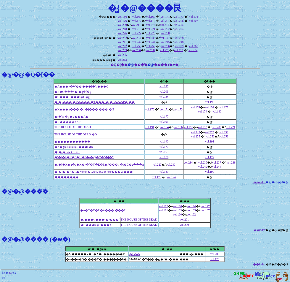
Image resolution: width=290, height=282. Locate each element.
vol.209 (122, 24)
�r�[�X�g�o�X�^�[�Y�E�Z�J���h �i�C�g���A (99, 164)
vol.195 (188, 127)
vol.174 (193, 16)
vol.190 (164, 141)
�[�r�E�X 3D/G (67, 152)
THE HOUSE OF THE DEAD (72, 127)
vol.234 (136, 37)
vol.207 (193, 20)
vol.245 (165, 42)
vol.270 (164, 50)
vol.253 (136, 46)
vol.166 (122, 16)
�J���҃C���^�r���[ (100, 219)
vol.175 (214, 259)
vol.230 (165, 33)
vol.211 (136, 24)
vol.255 (150, 46)
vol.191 (164, 121)
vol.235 (150, 37)
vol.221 (150, 29)
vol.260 (193, 46)
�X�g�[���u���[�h (73, 146)
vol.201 (184, 219)
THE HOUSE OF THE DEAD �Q (75, 134)
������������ (72, 141)
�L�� (134, 254)
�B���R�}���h (95, 224)
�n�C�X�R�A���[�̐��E (103, 210)
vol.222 (165, 29)
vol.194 (164, 127)
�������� (66, 177)
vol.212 (150, 24)
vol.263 (122, 50)
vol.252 (122, 46)
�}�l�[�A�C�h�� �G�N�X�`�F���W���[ (93, 171)
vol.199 (209, 102)
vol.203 (164, 91)
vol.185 (191, 210)
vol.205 (122, 54)
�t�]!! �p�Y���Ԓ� (71, 116)
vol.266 (136, 50)
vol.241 (122, 42)
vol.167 (136, 16)
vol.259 (179, 46)
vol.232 (122, 37)
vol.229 (150, 33)
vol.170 (149, 109)
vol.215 (164, 24)
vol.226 (122, 33)
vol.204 (165, 20)
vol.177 (136, 20)
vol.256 (165, 46)
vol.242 (136, 42)
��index (259, 182)
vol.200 (216, 127)
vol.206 (179, 20)
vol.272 (178, 50)
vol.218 (122, 29)
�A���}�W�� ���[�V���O (81, 86)
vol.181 (163, 210)
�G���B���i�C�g (72, 97)
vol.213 (122, 59)
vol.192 (191, 214)
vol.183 (177, 210)
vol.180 (216, 111)
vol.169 (150, 16)
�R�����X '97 (67, 121)
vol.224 (179, 29)
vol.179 (150, 20)
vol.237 (164, 37)
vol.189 (164, 171)
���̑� (140, 65)
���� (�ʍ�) (167, 65)
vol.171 (165, 16)
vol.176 (122, 20)
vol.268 (150, 50)
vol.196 (178, 127)
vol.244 (150, 42)
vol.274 (192, 50)
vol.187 (205, 210)
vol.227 (136, 33)
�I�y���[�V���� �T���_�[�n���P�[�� (94, 102)
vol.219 (136, 29)
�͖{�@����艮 (145, 8)
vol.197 (164, 86)
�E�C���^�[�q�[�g (72, 91)
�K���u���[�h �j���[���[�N (84, 109)
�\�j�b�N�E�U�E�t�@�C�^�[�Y (84, 157)
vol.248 (179, 42)
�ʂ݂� (10, 273)
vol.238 (179, 37)
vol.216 (178, 24)
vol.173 (179, 16)
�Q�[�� (119, 65)
